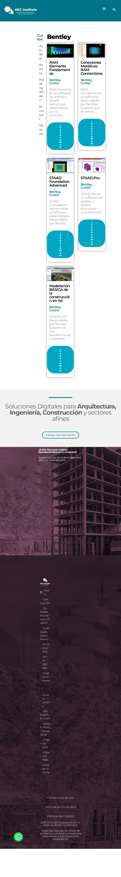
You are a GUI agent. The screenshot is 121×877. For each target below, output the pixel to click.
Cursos (54, 83)
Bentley (54, 80)
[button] (104, 8)
